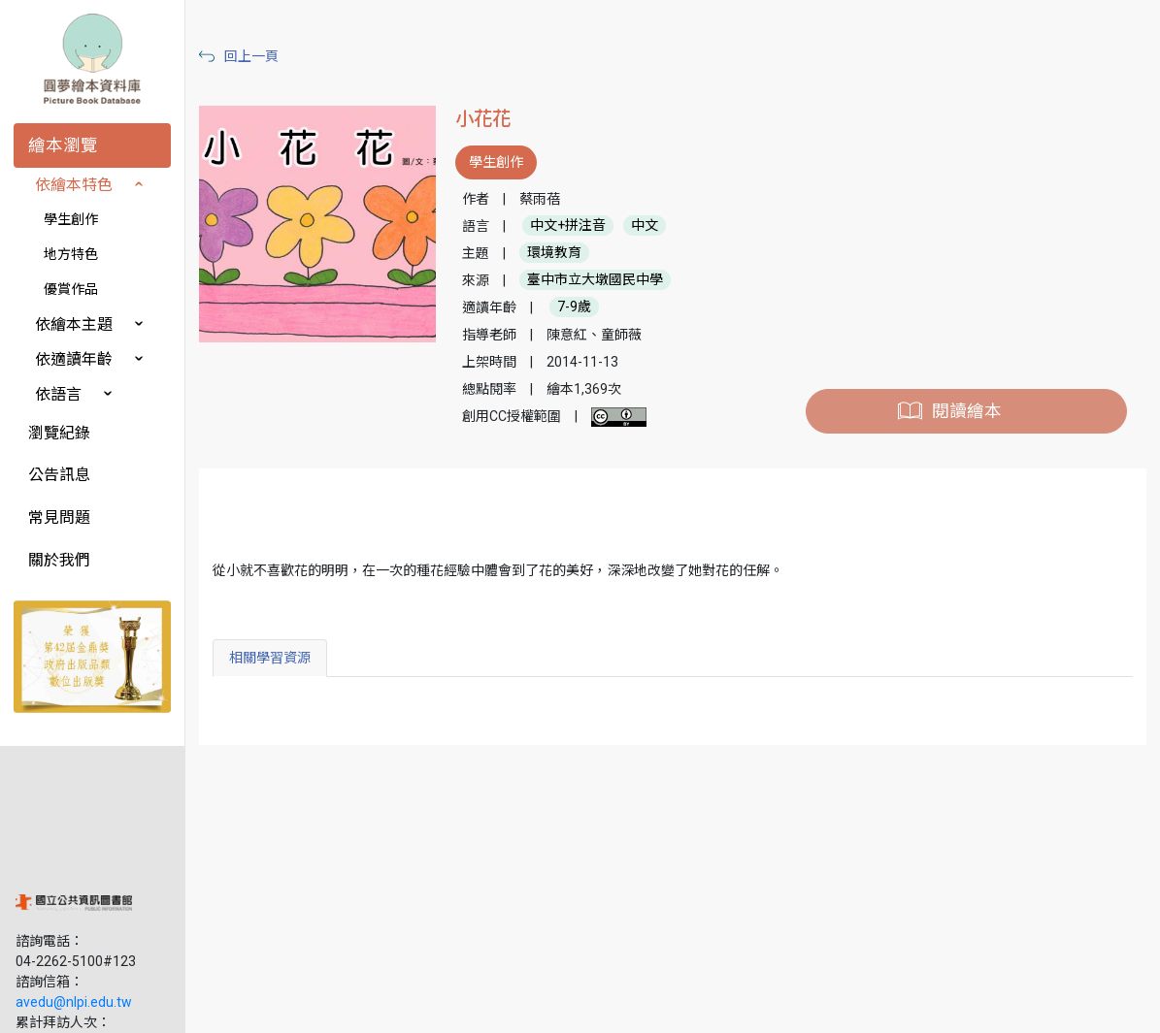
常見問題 (59, 517)
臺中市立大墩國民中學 (602, 280)
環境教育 (561, 253)
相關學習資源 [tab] (278, 657)
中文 (651, 226)
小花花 (489, 119)
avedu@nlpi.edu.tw (74, 881)
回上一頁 (260, 56)
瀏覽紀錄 (59, 433)
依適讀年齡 (74, 359)
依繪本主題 (74, 324)
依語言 (58, 394)
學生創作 (71, 219)
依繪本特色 (74, 185)
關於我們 (59, 560)
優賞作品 (71, 289)
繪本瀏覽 (63, 145)
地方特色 (71, 254)
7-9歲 (581, 307)
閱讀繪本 (968, 411)
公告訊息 (59, 475)
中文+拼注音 (575, 226)
